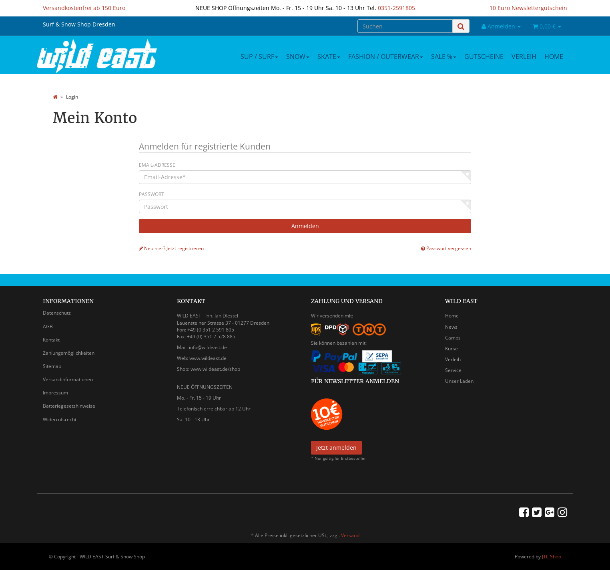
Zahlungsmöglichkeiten (68, 353)
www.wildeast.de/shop (215, 369)
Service (453, 370)
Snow (297, 56)
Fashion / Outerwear (385, 56)
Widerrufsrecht (59, 419)
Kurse (451, 348)
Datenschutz (57, 312)
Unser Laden (459, 381)
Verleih (524, 56)
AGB (48, 326)
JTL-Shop (551, 556)
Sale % (443, 56)
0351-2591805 (396, 8)
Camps (453, 337)
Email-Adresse (157, 165)
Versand (350, 535)
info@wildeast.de (208, 347)
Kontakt (51, 339)
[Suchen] (405, 26)
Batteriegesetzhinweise (69, 405)
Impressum (55, 392)
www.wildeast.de (208, 358)
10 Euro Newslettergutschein (528, 8)
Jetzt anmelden (336, 447)
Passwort (151, 194)
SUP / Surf (259, 56)
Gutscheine (484, 56)
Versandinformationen (68, 379)
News (451, 326)
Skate (328, 56)
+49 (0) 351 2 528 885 (211, 336)
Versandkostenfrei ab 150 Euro (84, 8)
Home (553, 56)
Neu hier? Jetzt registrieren (171, 248)
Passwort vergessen (446, 248)
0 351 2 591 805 (216, 329)
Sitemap (52, 366)
